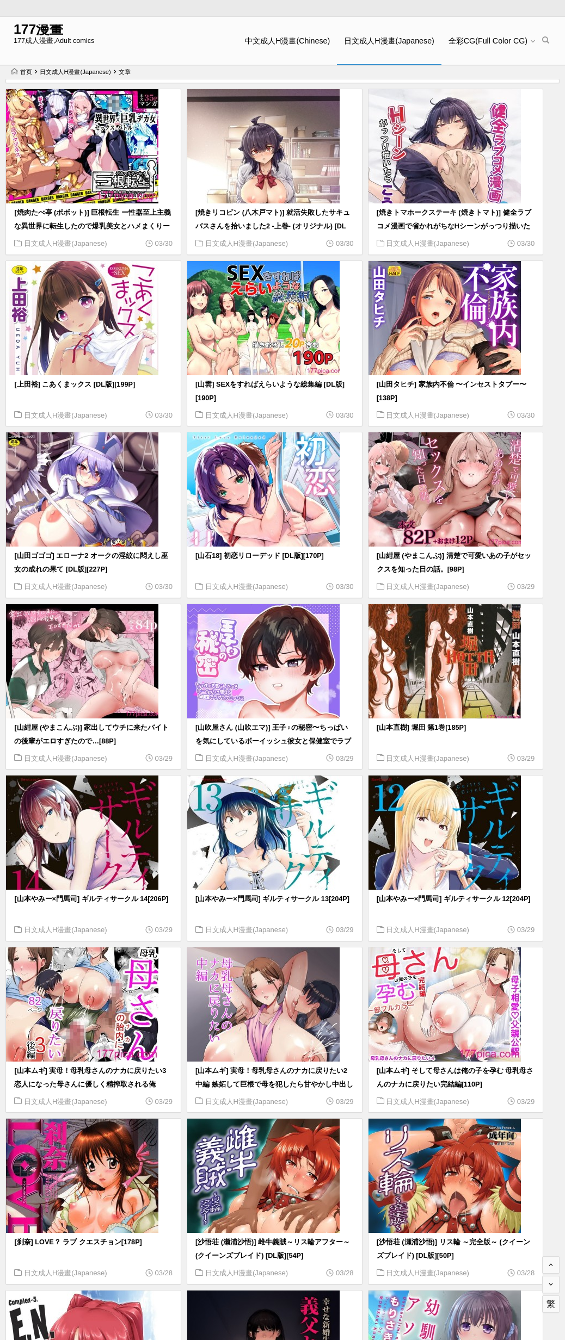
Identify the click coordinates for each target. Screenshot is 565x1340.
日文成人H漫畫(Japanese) (392, 40)
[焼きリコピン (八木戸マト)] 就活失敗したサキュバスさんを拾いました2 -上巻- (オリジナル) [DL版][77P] (210, 212)
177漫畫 (35, 31)
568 (524, 1268)
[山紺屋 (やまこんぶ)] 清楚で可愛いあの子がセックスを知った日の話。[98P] (70, 546)
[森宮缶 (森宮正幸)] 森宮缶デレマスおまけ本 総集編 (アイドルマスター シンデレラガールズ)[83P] (210, 1216)
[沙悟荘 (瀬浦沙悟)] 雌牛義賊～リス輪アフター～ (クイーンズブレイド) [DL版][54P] (490, 881)
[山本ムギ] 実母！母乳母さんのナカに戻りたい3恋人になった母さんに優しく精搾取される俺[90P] (490, 714)
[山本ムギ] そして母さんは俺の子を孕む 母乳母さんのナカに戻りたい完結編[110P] (211, 881)
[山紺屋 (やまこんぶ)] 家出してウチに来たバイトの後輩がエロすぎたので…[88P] (210, 546)
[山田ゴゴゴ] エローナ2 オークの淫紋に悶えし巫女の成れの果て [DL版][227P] (351, 379)
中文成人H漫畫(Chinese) (290, 40)
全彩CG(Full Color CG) (490, 40)
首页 (21, 72)
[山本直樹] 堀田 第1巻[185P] (479, 533)
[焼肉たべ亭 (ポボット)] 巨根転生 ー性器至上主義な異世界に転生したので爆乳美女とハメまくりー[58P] (71, 212)
